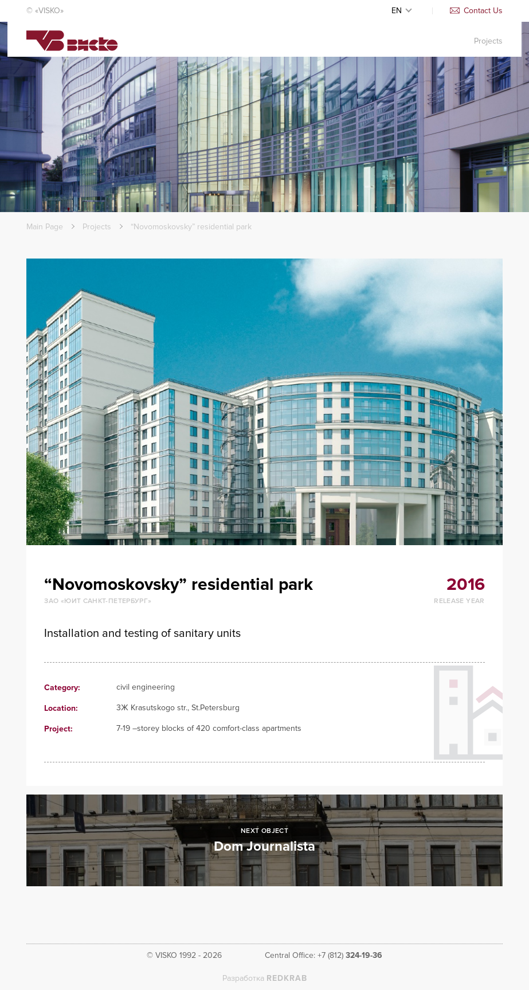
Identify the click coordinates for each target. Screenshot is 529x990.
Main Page (44, 227)
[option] (264, 402)
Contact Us (476, 10)
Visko (72, 50)
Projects (488, 49)
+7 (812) (350, 955)
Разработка (264, 978)
